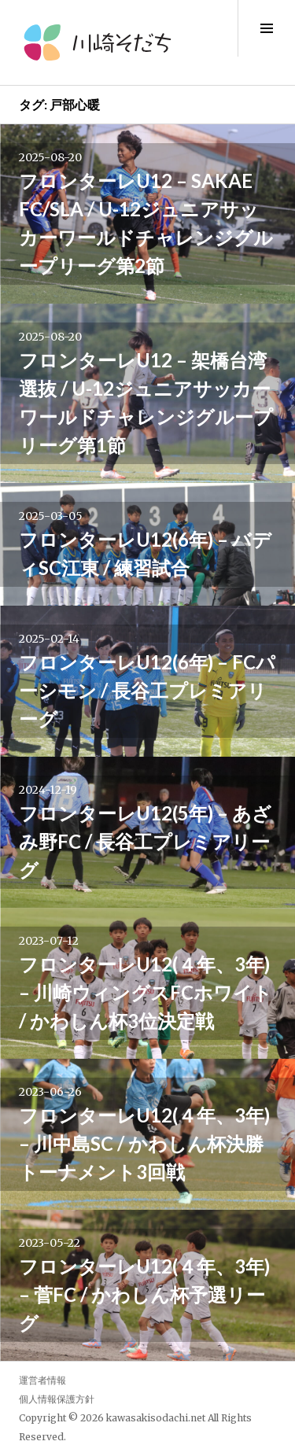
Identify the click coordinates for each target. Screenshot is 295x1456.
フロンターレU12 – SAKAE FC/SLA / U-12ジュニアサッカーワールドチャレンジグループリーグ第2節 (146, 223)
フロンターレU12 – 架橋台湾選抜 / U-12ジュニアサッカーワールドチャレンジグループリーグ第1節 (146, 402)
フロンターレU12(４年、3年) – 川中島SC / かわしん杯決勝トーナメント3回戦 (144, 1143)
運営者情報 (42, 1380)
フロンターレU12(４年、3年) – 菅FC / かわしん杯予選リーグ (144, 1294)
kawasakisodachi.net (155, 1418)
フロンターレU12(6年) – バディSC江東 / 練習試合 (145, 553)
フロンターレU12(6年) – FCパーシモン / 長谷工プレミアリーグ (147, 690)
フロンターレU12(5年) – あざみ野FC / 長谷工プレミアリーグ (145, 841)
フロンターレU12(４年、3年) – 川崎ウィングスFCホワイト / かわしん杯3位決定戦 (145, 992)
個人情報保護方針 (56, 1399)
